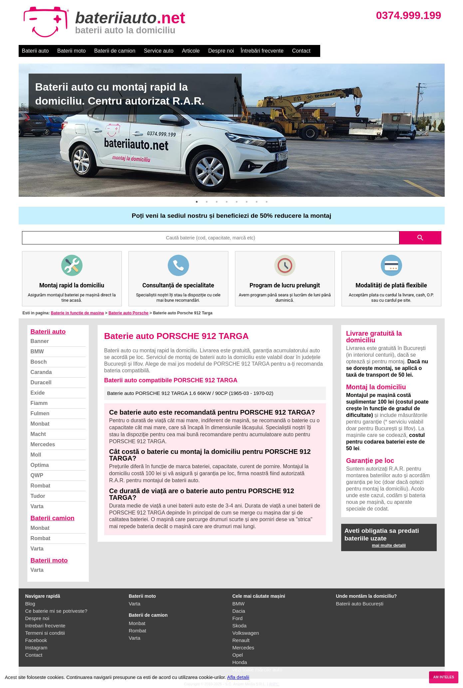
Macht (38, 434)
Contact (301, 51)
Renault (241, 640)
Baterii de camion (114, 51)
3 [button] (216, 201)
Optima (40, 465)
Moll (36, 455)
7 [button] (256, 201)
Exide (38, 393)
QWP (37, 475)
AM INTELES (443, 677)
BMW (37, 351)
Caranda (41, 372)
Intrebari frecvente (45, 625)
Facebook (36, 640)
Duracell (41, 382)
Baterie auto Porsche (128, 313)
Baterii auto (35, 51)
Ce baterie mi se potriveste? (56, 611)
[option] (232, 130)
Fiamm (39, 403)
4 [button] (226, 201)
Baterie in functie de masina (77, 313)
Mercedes (43, 444)
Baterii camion (53, 518)
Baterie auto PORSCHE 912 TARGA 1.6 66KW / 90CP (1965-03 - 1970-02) (190, 393)
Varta (37, 506)
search (420, 238)
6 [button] (246, 201)
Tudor (38, 496)
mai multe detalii (389, 545)
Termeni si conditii (45, 633)
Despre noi (221, 51)
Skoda (239, 625)
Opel (237, 655)
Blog (30, 603)
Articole (191, 51)
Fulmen (40, 413)
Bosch (39, 362)
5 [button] (236, 201)
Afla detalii (238, 677)
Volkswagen (245, 633)
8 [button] (266, 201)
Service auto (158, 51)
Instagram (36, 647)
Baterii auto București (359, 603)
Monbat (40, 424)
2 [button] (206, 201)
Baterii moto (71, 51)
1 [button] (196, 201)
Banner (40, 341)
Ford (237, 618)
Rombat (41, 486)
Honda (239, 662)
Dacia (238, 611)
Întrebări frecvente (262, 51)
